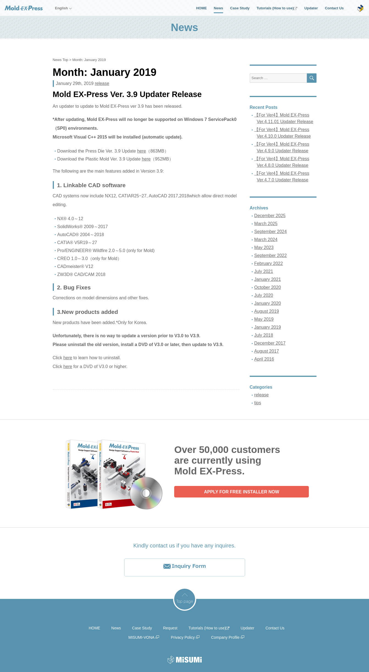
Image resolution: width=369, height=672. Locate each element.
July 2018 (263, 335)
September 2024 (270, 231)
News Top (60, 60)
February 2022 (268, 263)
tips (257, 402)
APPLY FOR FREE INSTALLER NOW (241, 492)
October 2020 (267, 287)
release (102, 83)
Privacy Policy (183, 637)
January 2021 (267, 279)
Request (170, 628)
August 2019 (266, 311)
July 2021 (263, 271)
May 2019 (263, 319)
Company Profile (225, 637)
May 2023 (263, 247)
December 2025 (269, 215)
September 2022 (270, 255)
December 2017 (269, 343)
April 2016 (264, 359)
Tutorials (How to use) (277, 8)
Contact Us (334, 8)
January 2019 (267, 327)
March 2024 (266, 239)
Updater (311, 8)
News (218, 8)
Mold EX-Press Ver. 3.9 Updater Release (127, 94)
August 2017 (266, 351)
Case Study (240, 8)
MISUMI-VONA (141, 637)
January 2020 (267, 303)
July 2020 (263, 295)
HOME (201, 8)
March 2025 (266, 223)
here (141, 151)
